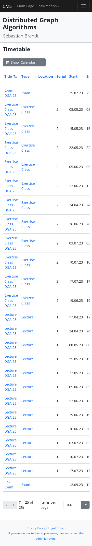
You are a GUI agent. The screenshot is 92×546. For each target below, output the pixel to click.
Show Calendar (20, 62)
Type (25, 76)
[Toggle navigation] (83, 6)
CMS (7, 6)
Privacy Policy (36, 528)
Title (10, 76)
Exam (25, 93)
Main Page (25, 6)
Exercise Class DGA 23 (11, 109)
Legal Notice (56, 528)
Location (45, 76)
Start (73, 76)
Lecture (27, 317)
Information (47, 6)
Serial (61, 76)
